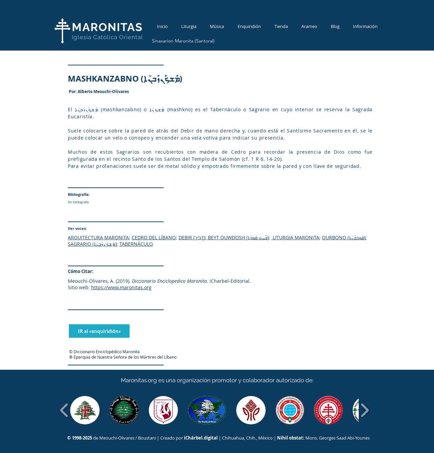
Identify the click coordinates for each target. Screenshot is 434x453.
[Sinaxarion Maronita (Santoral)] (183, 41)
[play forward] (364, 410)
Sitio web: (79, 287)
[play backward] (64, 410)
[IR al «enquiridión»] (99, 331)
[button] (85, 410)
